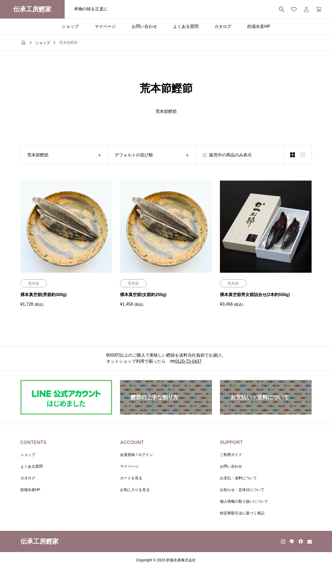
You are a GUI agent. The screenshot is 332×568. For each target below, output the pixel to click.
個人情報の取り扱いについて (244, 501)
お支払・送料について (238, 478)
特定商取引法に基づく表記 (242, 513)
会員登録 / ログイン (136, 454)
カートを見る (131, 478)
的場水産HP (258, 26)
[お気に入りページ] (294, 9)
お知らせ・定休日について (242, 490)
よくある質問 (185, 26)
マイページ (105, 26)
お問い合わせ (144, 26)
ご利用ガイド (231, 454)
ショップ (70, 26)
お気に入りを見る (135, 490)
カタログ (222, 26)
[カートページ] (317, 9)
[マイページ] (306, 9)
